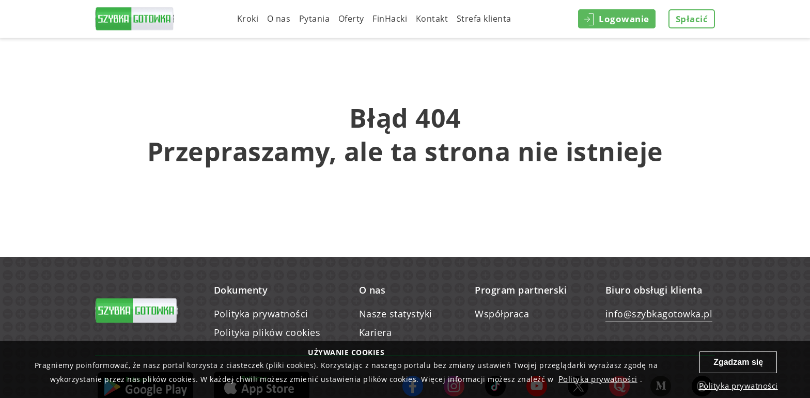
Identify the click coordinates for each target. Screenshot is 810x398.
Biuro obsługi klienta (654, 290)
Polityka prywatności (261, 314)
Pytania (314, 18)
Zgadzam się (738, 362)
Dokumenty (241, 290)
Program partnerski (521, 290)
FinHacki (389, 18)
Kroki (248, 18)
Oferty (351, 18)
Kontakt (432, 18)
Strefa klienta (484, 18)
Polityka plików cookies (267, 332)
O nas (279, 18)
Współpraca (502, 314)
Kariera (375, 332)
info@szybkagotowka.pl (659, 314)
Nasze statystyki (395, 314)
